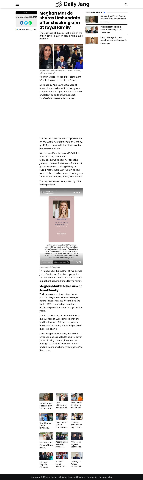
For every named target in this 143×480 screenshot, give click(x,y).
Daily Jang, (53, 477)
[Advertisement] (61, 118)
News (26, 12)
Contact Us (92, 477)
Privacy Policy (105, 477)
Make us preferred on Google (26, 29)
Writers (81, 477)
